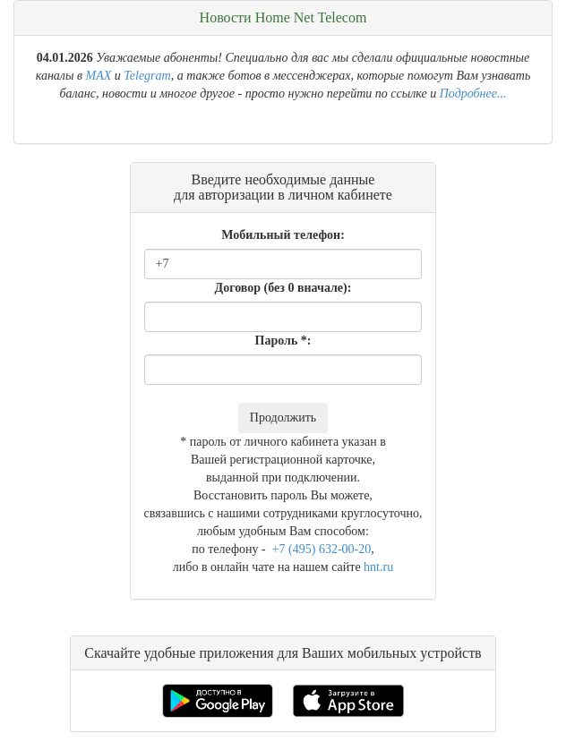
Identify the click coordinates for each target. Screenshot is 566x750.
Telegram (147, 75)
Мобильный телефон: (283, 235)
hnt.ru (378, 567)
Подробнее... (473, 93)
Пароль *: (283, 340)
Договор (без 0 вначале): (283, 287)
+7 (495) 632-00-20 (320, 549)
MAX (99, 75)
